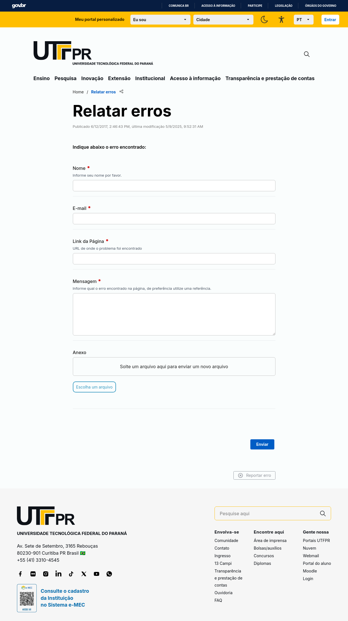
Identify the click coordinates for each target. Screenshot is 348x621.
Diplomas (262, 563)
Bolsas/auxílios (267, 548)
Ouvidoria (224, 592)
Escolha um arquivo (94, 387)
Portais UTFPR (316, 540)
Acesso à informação (218, 5)
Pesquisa (65, 78)
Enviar (262, 444)
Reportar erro (254, 475)
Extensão (119, 78)
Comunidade (226, 540)
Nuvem (309, 548)
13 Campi (223, 563)
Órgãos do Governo (320, 5)
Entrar (330, 19)
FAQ (218, 600)
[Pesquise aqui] (267, 514)
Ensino (42, 78)
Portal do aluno (317, 563)
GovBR (19, 5)
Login (308, 578)
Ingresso (223, 555)
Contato (222, 548)
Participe (255, 5)
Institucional (150, 78)
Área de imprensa (270, 540)
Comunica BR (179, 5)
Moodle (310, 571)
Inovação (92, 78)
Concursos (264, 555)
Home (78, 91)
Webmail (311, 555)
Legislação (283, 5)
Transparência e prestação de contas (270, 78)
